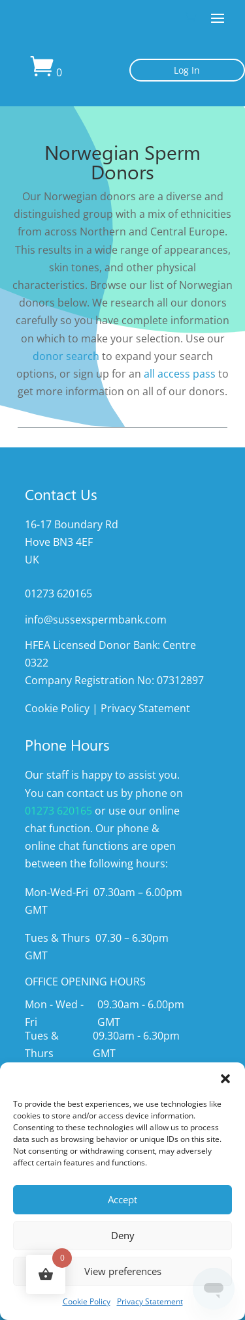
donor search (66, 356)
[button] (225, 1078)
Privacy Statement (150, 1301)
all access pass (180, 374)
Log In (187, 70)
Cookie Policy (86, 1301)
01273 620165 (58, 810)
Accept (122, 1199)
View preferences (122, 1271)
